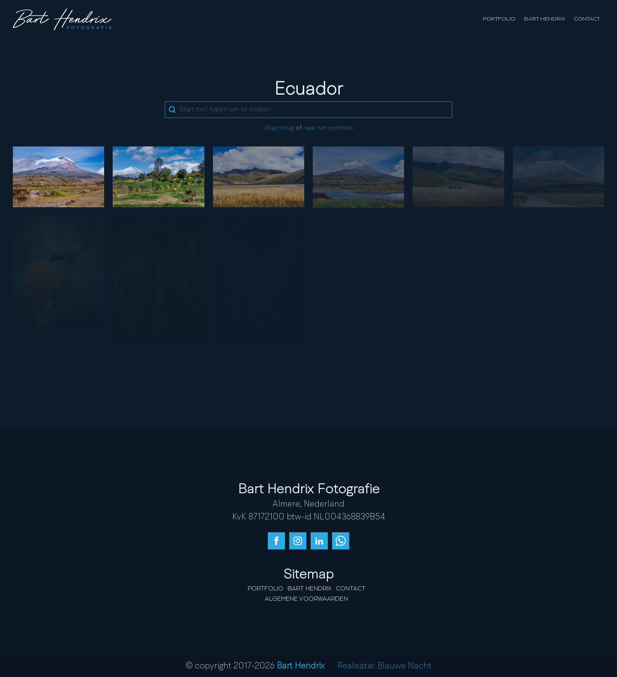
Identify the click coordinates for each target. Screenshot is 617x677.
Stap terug (279, 128)
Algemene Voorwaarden (306, 599)
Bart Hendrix (544, 19)
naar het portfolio (328, 128)
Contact (587, 19)
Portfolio (499, 19)
